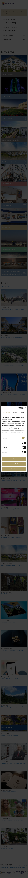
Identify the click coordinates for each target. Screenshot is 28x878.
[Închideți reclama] (25, 407)
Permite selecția (14, 463)
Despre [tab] (23, 412)
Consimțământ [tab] (6, 412)
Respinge (14, 468)
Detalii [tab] (15, 412)
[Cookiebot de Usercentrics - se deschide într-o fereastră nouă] (18, 408)
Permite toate (14, 459)
